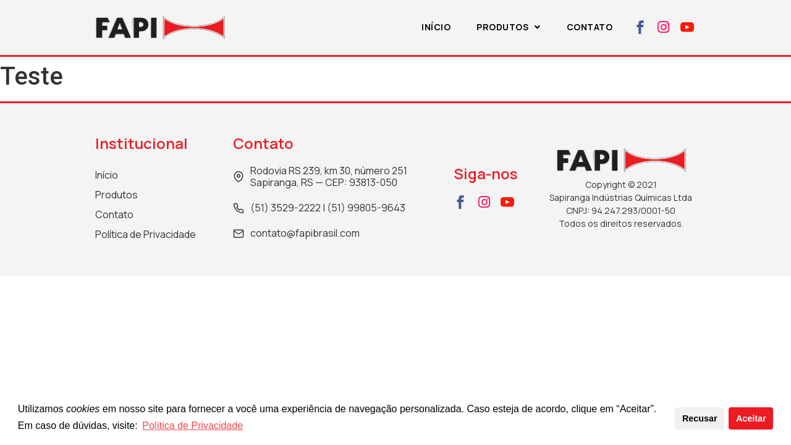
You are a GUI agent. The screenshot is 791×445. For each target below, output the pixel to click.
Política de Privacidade (192, 425)
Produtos (508, 27)
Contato (590, 27)
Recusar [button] (699, 418)
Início (435, 27)
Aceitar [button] (751, 418)
